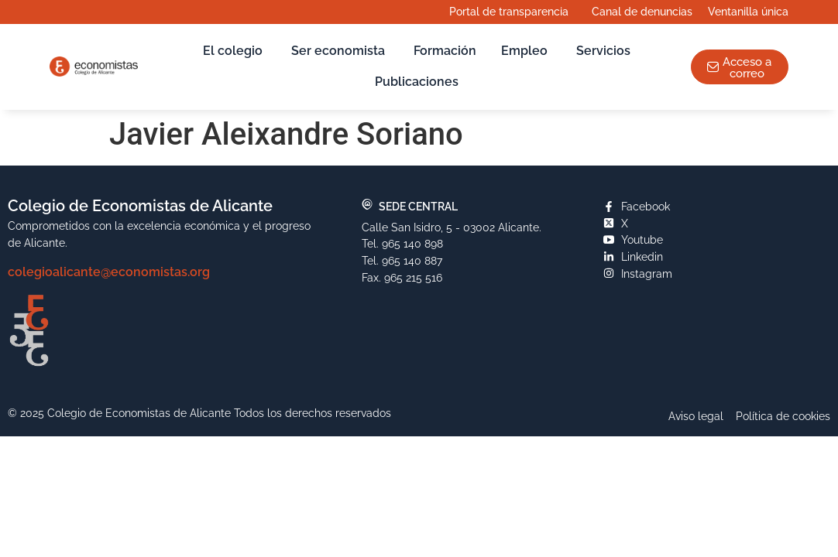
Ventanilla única (752, 11)
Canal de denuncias (642, 11)
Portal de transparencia (512, 11)
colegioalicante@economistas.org (109, 272)
